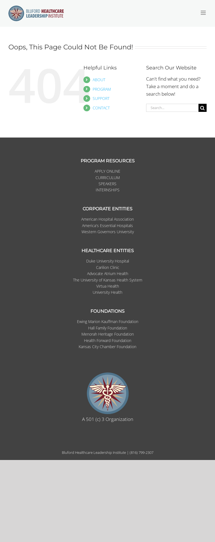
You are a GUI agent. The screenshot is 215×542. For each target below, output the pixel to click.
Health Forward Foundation (107, 340)
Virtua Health (107, 286)
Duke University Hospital (107, 261)
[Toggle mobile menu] (204, 13)
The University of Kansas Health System (107, 280)
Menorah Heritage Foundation (107, 334)
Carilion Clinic (107, 267)
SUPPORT (101, 98)
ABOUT (99, 79)
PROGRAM (102, 89)
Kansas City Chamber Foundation (107, 346)
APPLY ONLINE (107, 171)
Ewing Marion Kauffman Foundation (107, 321)
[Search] (202, 108)
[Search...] (172, 108)
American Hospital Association (107, 219)
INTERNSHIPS (108, 189)
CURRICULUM (107, 177)
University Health (107, 292)
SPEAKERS (107, 183)
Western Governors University (107, 231)
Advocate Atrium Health (107, 273)
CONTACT (101, 107)
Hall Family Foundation (107, 328)
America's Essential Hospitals (107, 225)
